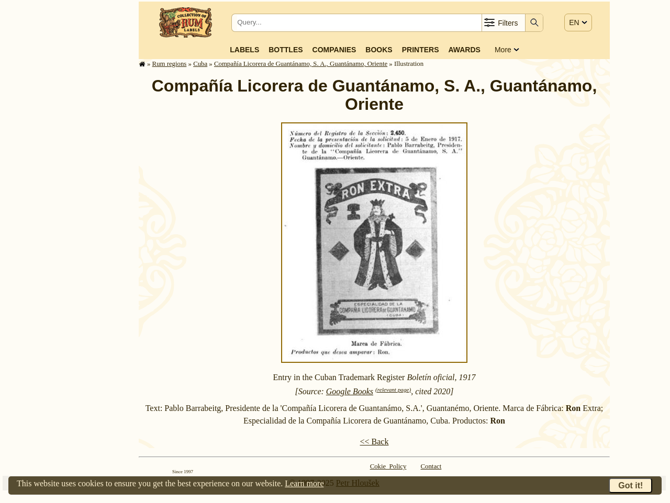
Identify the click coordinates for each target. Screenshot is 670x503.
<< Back (374, 441)
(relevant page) (393, 389)
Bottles (286, 49)
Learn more (304, 483)
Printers (420, 49)
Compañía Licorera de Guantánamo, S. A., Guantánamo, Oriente (300, 63)
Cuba (200, 63)
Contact (431, 466)
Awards (464, 49)
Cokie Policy (388, 466)
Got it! (630, 485)
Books (378, 49)
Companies (334, 49)
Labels (244, 49)
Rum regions (169, 63)
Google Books (349, 391)
